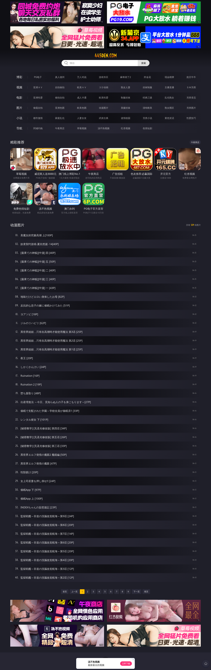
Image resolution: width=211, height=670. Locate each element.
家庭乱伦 (59, 118)
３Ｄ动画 (103, 87)
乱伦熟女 (169, 97)
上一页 (74, 591)
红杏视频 (125, 128)
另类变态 (191, 97)
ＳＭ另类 (191, 87)
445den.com (106, 56)
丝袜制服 (147, 87)
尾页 (146, 591)
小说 (19, 118)
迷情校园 (125, 118)
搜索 (143, 63)
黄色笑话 (169, 118)
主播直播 (169, 87)
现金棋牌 (169, 77)
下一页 (136, 591)
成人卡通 (81, 97)
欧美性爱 (103, 97)
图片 (19, 108)
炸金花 (147, 77)
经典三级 (147, 97)
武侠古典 (103, 118)
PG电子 (38, 77)
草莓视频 (81, 128)
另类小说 (147, 118)
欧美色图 (81, 107)
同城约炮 (38, 128)
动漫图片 (103, 107)
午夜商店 (59, 128)
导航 (19, 128)
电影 (19, 97)
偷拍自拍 (59, 97)
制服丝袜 (125, 97)
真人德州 (59, 77)
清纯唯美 (147, 107)
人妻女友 (81, 118)
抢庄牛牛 (191, 77)
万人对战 (81, 77)
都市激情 (38, 118)
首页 (65, 591)
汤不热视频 (103, 128)
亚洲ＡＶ (38, 87)
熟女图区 (169, 107)
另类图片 (191, 107)
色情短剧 (147, 128)
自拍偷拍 (59, 87)
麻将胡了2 (125, 77)
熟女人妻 (125, 87)
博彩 (19, 77)
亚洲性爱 (38, 97)
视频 (19, 87)
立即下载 (126, 663)
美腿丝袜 (125, 107)
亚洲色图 (59, 107)
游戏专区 (103, 77)
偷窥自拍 (38, 107)
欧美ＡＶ (81, 87)
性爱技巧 (191, 118)
